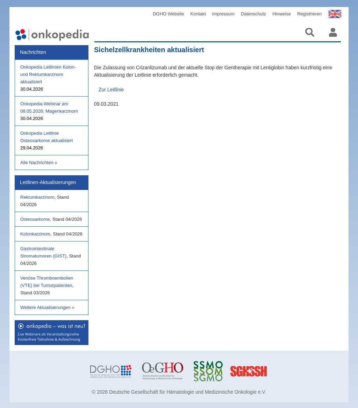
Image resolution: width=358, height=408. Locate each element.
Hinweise (281, 13)
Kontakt (198, 13)
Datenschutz (253, 13)
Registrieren (309, 13)
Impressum (223, 13)
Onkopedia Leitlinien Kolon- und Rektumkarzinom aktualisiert (48, 74)
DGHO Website (168, 13)
